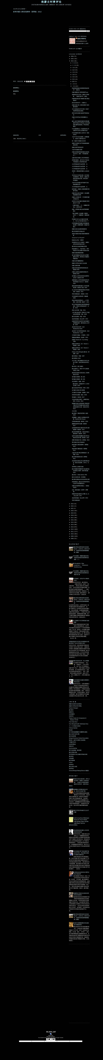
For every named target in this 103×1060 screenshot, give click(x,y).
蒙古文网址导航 (73, 752)
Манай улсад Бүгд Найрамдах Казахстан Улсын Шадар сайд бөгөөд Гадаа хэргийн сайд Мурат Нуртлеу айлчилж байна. (79, 821)
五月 (73, 79)
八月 (73, 72)
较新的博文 (16, 135)
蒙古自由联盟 (72, 736)
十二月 (74, 63)
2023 (72, 503)
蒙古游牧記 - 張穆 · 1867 (78, 356)
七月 (73, 74)
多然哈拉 (71, 764)
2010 (72, 533)
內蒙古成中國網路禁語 (77, 260)
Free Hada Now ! (73, 721)
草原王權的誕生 (76, 500)
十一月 (74, 65)
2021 (72, 508)
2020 (72, 510)
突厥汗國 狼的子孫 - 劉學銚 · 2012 (80, 440)
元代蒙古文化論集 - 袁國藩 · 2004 (80, 392)
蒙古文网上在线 (73, 766)
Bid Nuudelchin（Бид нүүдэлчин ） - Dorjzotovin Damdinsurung (80, 565)
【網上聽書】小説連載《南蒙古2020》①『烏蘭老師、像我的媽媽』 (80, 215)
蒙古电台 (71, 756)
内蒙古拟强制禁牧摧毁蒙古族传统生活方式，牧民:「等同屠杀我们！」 (80, 153)
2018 (72, 515)
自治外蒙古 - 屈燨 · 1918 (78, 381)
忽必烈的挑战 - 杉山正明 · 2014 (80, 318)
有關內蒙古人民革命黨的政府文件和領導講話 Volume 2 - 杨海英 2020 (80, 281)
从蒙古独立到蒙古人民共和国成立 (80, 157)
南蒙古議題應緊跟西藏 (77, 252)
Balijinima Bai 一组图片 (78, 240)
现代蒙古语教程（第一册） (79, 379)
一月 (73, 86)
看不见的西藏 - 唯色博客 (75, 750)
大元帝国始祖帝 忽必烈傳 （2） (80, 168)
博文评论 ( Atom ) (21, 138)
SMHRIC (71, 716)
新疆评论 (71, 712)
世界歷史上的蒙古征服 (77, 466)
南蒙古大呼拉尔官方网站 (75, 706)
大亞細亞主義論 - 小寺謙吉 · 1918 (80, 335)
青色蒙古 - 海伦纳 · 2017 (78, 397)
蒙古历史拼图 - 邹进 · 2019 (79, 316)
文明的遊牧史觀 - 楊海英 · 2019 (80, 421)
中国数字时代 (72, 742)
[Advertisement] (39, 130)
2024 (72, 61)
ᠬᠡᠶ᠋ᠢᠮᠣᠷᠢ (71, 762)
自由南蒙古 (72, 714)
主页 (40, 135)
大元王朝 (74, 411)
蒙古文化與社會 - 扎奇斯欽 (79, 477)
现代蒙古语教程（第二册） (79, 376)
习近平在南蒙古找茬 (77, 149)
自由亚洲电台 (72, 744)
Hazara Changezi (73, 708)
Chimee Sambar (73, 728)
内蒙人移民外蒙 (76, 265)
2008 (72, 538)
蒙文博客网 (72, 760)
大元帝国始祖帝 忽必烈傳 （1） (80, 186)
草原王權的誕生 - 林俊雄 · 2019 (80, 294)
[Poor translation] (53, 1039)
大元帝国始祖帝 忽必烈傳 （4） (80, 164)
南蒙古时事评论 (51, 1)
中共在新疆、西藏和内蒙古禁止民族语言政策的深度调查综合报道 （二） (81, 557)
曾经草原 (71, 768)
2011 (72, 531)
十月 (73, 67)
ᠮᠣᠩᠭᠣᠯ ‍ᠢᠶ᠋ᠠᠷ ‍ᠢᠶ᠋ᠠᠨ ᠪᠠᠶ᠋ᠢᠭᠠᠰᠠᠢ (78, 237)
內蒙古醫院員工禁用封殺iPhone (80, 92)
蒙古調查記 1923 (76, 358)
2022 (72, 506)
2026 (72, 56)
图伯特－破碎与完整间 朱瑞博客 (77, 740)
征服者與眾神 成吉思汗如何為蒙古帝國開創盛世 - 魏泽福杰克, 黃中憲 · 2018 (81, 322)
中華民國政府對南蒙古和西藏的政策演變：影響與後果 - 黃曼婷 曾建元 (80, 225)
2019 (72, 513)
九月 (73, 70)
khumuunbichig (73, 748)
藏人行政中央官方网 (74, 734)
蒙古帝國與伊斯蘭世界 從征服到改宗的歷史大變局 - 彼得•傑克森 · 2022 (80, 470)
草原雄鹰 (71, 758)
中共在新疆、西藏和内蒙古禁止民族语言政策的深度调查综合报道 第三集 (81, 572)
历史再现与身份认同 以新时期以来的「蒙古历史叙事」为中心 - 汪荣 (80, 462)
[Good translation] (48, 1039)
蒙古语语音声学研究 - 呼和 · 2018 (80, 387)
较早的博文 (63, 135)
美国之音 (71, 746)
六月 (73, 76)
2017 (72, 517)
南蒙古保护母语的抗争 (77, 147)
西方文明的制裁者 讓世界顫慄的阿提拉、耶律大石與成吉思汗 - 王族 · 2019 (80, 306)
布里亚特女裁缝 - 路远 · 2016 (79, 394)
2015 (72, 522)
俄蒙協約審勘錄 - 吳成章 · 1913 (80, 337)
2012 (72, 529)
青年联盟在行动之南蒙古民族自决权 (78, 754)
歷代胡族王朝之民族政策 (78, 442)
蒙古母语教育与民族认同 (78, 231)
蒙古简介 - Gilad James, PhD (79, 474)
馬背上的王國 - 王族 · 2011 (79, 310)
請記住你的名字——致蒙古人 (79, 102)
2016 (72, 520)
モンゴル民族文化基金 (74, 726)
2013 (72, 527)
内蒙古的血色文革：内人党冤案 (81, 660)
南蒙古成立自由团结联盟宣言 (79, 229)
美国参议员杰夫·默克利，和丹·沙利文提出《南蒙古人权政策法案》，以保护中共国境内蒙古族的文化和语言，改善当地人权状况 (79, 782)
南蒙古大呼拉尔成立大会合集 (79, 263)
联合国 (70, 730)
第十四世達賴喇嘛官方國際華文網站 (78, 732)
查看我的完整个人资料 (82, 43)
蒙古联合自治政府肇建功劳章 (79, 246)
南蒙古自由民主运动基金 (75, 704)
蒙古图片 (71, 710)
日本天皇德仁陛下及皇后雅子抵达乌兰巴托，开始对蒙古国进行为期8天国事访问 (81, 853)
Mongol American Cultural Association (79, 738)
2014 (72, 524)
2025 (72, 58)
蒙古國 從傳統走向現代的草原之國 (80, 479)
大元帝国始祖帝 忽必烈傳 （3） (80, 166)
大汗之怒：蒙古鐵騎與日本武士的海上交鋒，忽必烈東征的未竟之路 (80, 362)
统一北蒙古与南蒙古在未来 (79, 141)
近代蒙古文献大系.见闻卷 (78, 390)
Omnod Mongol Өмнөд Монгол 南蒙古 (79, 770)
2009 (72, 536)
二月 (73, 83)
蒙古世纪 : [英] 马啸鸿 (77, 366)
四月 (73, 81)
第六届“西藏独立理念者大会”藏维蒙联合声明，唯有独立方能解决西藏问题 (80, 256)
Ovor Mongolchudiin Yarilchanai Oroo (78, 723)
